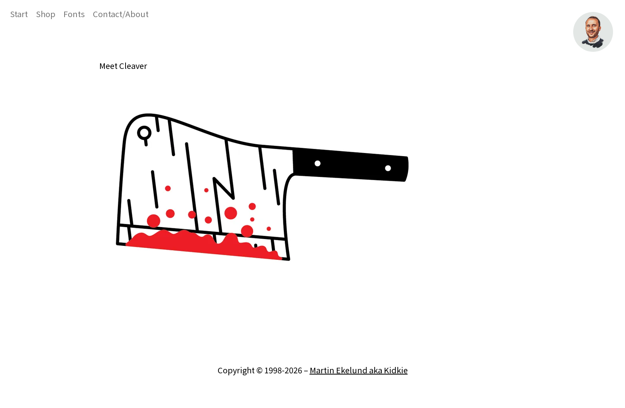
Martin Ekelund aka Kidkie (359, 370)
